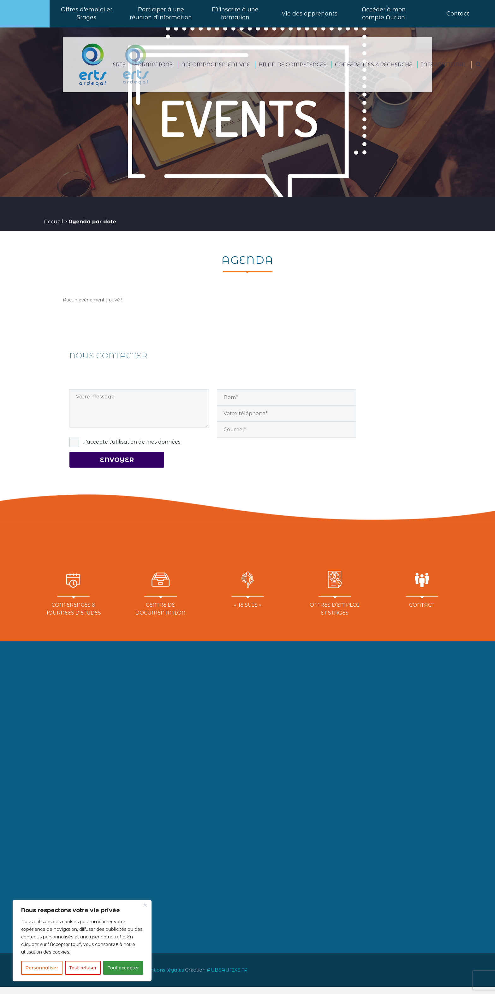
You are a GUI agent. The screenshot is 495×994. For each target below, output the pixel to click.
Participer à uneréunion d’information (161, 17)
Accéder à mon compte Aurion (384, 17)
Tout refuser (83, 968)
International (443, 72)
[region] (82, 940)
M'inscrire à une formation (235, 17)
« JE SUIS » (247, 612)
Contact (457, 17)
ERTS (119, 72)
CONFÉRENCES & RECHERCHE (373, 72)
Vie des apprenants (309, 17)
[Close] (145, 905)
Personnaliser (41, 968)
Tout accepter (123, 968)
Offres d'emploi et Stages (86, 17)
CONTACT (421, 612)
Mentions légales (163, 977)
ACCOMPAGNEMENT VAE (215, 72)
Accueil (53, 229)
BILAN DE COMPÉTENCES (292, 72)
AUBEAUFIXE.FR (227, 977)
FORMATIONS (153, 72)
